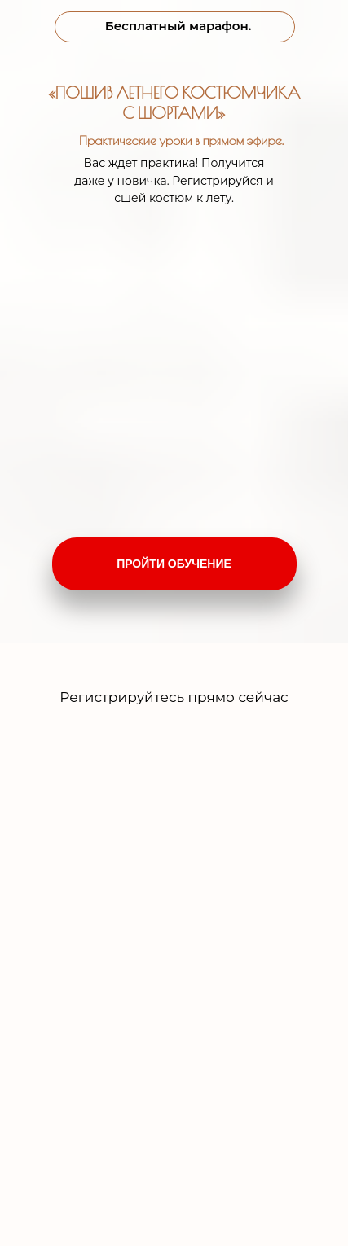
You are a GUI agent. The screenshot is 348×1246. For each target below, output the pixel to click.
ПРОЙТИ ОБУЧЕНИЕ (174, 563)
